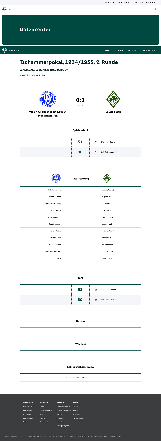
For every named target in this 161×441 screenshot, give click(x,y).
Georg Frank (107, 258)
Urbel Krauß (107, 224)
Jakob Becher (110, 142)
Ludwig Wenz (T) (108, 190)
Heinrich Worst (108, 231)
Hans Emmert (107, 217)
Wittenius (40, 75)
